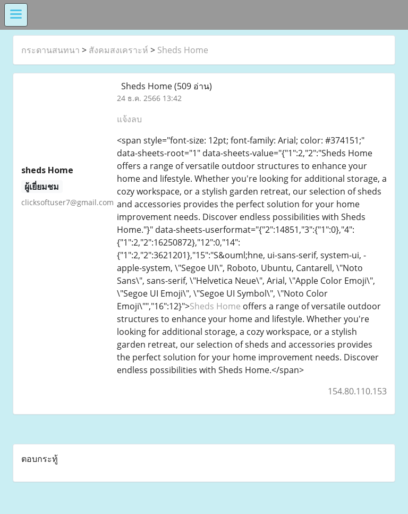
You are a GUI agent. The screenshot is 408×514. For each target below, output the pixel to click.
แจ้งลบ (129, 119)
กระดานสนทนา (50, 50)
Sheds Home (182, 50)
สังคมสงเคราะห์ (118, 50)
